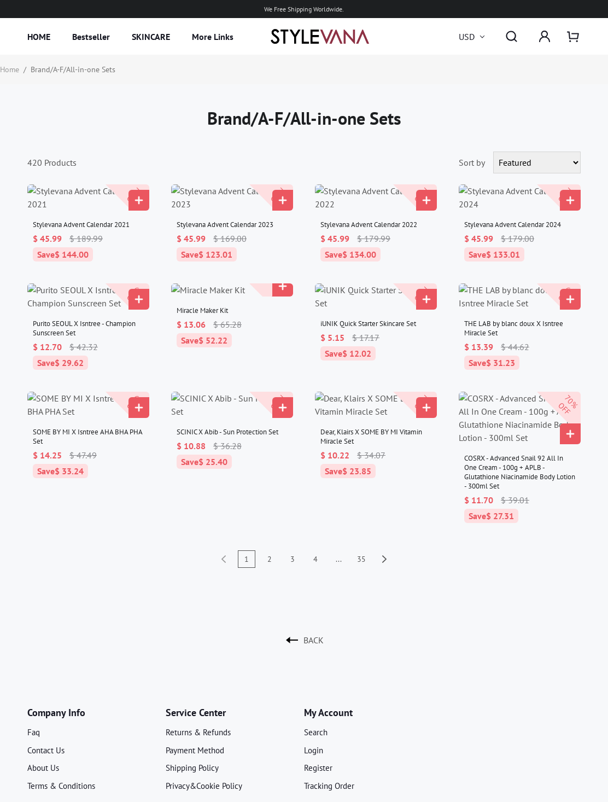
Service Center (196, 647)
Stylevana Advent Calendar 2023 (225, 211)
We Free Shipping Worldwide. (304, 9)
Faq (33, 666)
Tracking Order (329, 720)
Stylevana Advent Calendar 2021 (81, 211)
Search (316, 666)
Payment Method (195, 684)
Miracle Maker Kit (202, 297)
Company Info (56, 647)
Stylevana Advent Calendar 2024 (512, 211)
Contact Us (46, 684)
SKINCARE (151, 36)
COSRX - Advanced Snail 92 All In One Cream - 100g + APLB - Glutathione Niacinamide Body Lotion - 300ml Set (519, 406)
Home (9, 69)
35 (361, 493)
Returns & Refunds (198, 666)
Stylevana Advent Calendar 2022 (368, 211)
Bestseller (91, 36)
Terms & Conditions (61, 720)
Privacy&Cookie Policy (204, 720)
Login (313, 684)
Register (318, 702)
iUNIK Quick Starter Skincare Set (368, 297)
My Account (328, 647)
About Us (43, 702)
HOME (38, 36)
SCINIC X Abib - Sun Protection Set (227, 392)
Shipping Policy (192, 702)
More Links (212, 36)
